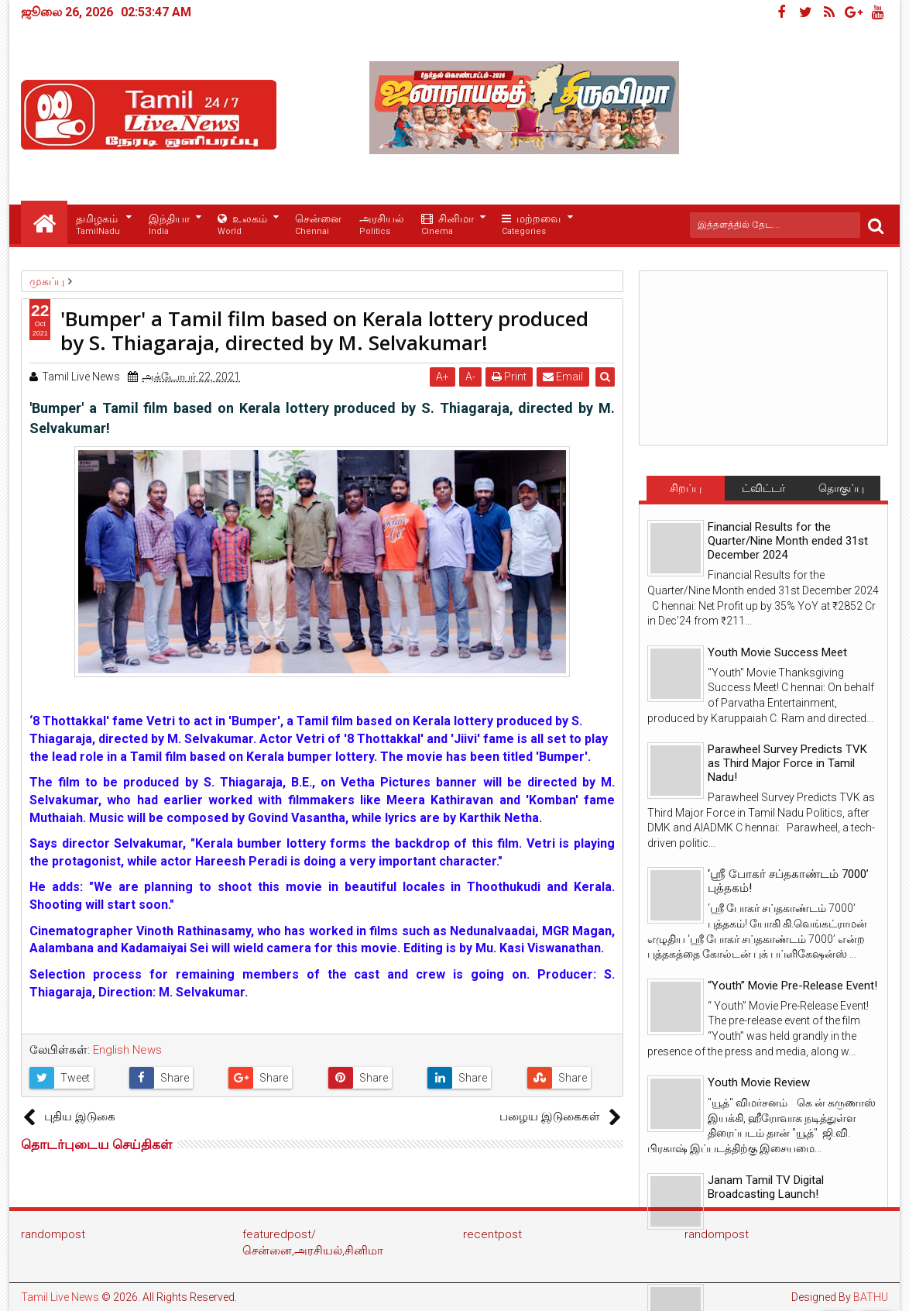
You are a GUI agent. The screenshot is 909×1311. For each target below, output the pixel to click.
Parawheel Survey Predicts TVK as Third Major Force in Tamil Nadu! (787, 763)
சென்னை (318, 225)
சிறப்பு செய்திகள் (685, 491)
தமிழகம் (98, 225)
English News (127, 1050)
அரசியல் (381, 225)
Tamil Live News (60, 1297)
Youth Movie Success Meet (777, 652)
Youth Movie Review (759, 1082)
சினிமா (447, 225)
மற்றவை (531, 225)
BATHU (870, 1297)
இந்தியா (169, 225)
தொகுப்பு (841, 488)
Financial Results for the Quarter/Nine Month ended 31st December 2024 (788, 541)
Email (564, 376)
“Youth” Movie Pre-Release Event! (792, 986)
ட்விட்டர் (763, 488)
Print (509, 376)
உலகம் (242, 225)
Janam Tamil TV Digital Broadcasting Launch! (766, 1187)
